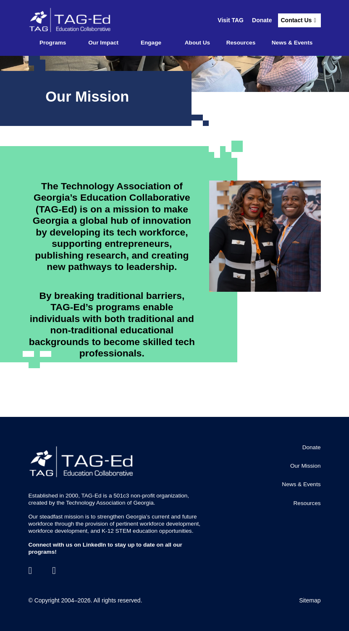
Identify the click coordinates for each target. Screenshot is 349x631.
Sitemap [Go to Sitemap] (309, 600)
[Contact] (54, 571)
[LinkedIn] (30, 571)
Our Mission (305, 466)
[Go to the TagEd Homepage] (71, 20)
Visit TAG (231, 20)
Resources (241, 42)
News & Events (292, 42)
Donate (262, 20)
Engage (151, 42)
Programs (52, 42)
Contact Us (296, 20)
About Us (197, 42)
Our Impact (103, 42)
